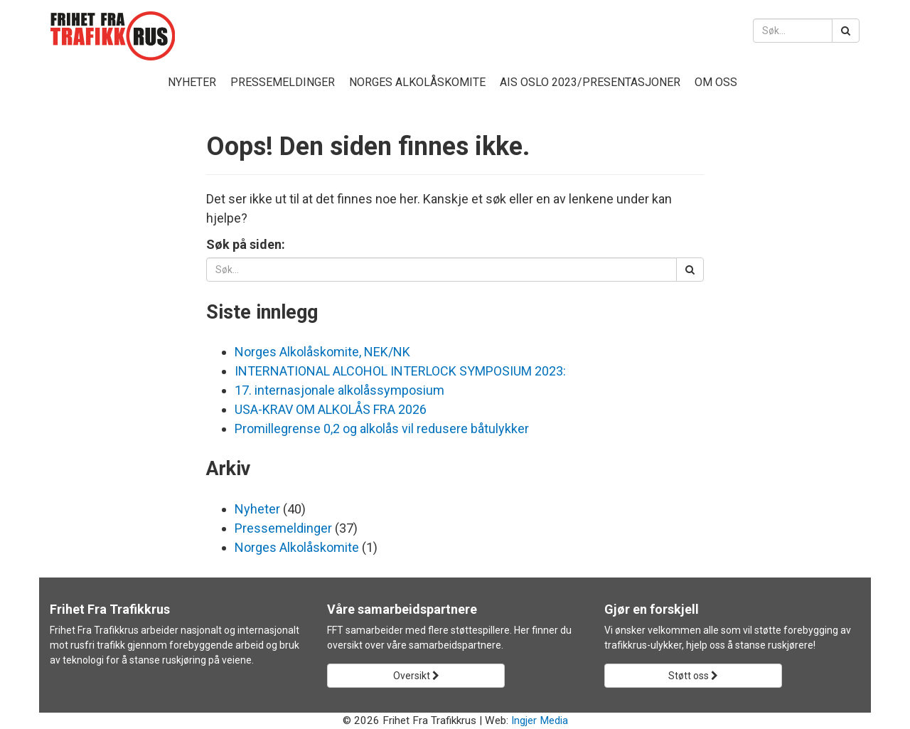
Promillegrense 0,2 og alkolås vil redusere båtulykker (382, 428)
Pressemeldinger (282, 82)
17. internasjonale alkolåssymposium (339, 390)
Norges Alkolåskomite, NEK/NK (322, 351)
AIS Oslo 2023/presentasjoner (590, 82)
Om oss (716, 82)
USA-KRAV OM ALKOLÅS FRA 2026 (331, 409)
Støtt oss (693, 675)
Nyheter (192, 82)
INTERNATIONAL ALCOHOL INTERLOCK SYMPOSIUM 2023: (400, 370)
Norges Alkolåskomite (417, 82)
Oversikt (416, 675)
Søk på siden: (245, 244)
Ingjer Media (539, 720)
